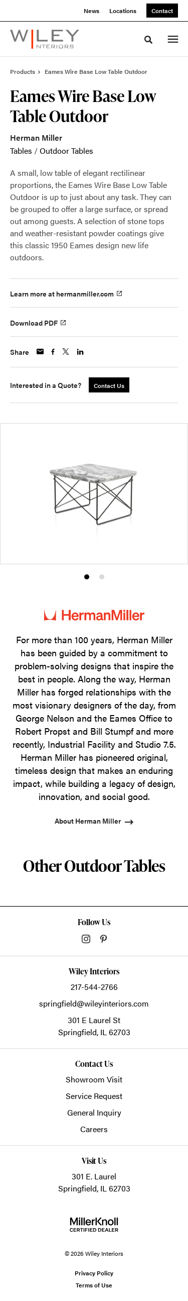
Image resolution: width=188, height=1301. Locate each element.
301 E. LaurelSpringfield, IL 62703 (94, 1182)
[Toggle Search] (148, 40)
